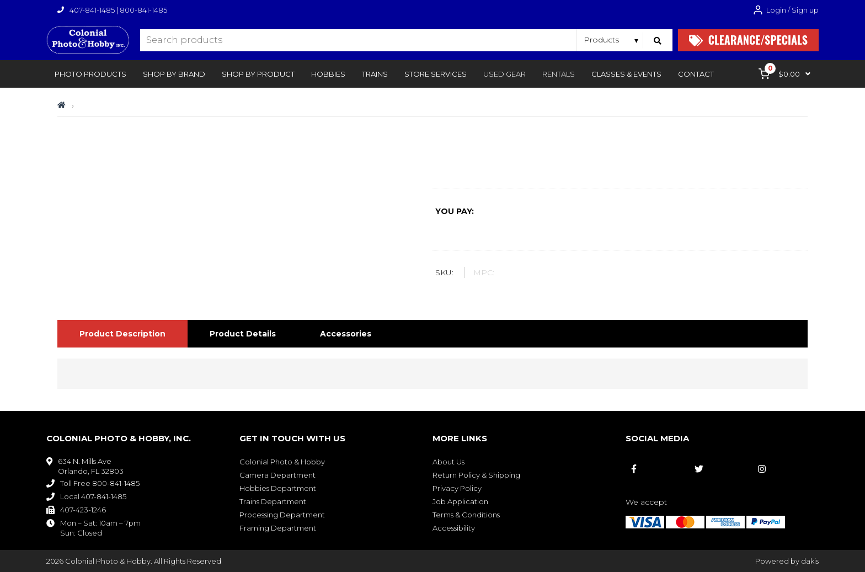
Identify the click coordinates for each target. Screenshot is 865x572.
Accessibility (453, 527)
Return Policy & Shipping (476, 475)
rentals (558, 74)
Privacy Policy (457, 488)
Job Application (460, 501)
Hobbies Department (277, 488)
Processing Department (282, 514)
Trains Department (272, 501)
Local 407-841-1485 (93, 496)
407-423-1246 (83, 509)
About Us (448, 461)
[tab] (122, 334)
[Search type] (611, 40)
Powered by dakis (787, 561)
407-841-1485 (92, 10)
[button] (90, 74)
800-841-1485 (143, 10)
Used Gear (504, 74)
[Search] (657, 40)
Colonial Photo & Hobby (282, 461)
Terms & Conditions (466, 514)
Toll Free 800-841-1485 (100, 483)
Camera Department (277, 475)
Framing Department (277, 527)
